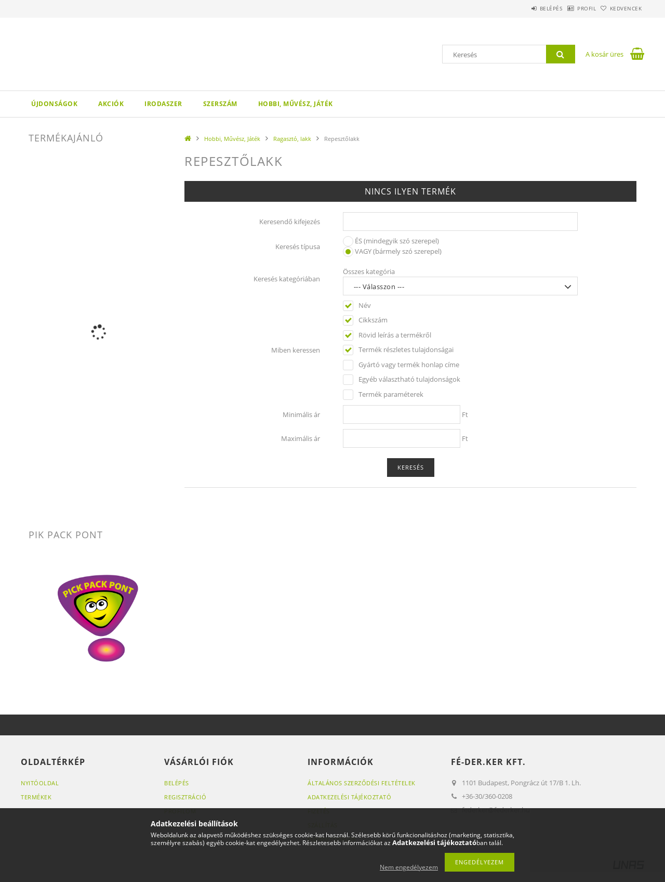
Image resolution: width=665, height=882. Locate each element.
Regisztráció (185, 797)
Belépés (524, 8)
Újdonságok (54, 103)
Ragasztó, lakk (292, 138)
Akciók (111, 103)
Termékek (36, 797)
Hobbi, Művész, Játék (295, 103)
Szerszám (220, 103)
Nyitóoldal (40, 783)
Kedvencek (621, 8)
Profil (570, 8)
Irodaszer (163, 103)
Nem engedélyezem (409, 867)
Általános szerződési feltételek (362, 783)
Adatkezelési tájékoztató (349, 797)
